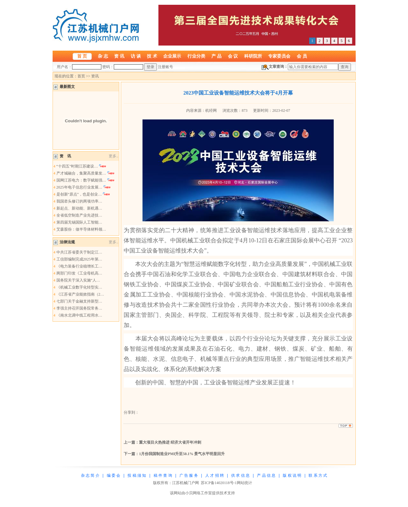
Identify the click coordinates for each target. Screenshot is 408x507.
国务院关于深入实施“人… (78, 280)
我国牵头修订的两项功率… (79, 201)
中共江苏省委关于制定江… (79, 252)
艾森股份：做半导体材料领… (81, 229)
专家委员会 (279, 56)
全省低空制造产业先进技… (79, 215)
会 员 (302, 56)
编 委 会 (113, 475)
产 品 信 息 (266, 475)
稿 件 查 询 (163, 475)
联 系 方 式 (318, 475)
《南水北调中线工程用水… (79, 315)
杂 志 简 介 (90, 475)
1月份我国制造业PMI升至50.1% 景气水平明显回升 (182, 454)
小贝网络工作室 (198, 493)
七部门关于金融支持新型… (79, 301)
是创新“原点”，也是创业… (79, 194)
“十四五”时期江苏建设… (77, 166)
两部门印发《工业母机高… (79, 273)
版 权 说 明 (292, 475)
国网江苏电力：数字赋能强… (81, 180)
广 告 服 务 (188, 475)
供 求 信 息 (240, 475)
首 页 (82, 56)
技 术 (152, 56)
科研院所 (253, 56)
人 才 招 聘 (214, 475)
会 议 (233, 56)
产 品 (216, 56)
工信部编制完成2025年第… (79, 259)
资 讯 (119, 56)
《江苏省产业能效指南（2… (80, 294)
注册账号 (165, 67)
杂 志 (103, 56)
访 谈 (136, 56)
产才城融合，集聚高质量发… (81, 173)
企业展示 (172, 56)
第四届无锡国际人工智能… (79, 222)
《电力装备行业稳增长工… (79, 266)
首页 (81, 76)
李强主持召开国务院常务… (79, 308)
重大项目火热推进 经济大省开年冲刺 (170, 442)
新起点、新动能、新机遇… (79, 208)
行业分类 (196, 56)
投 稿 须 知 (136, 475)
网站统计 (244, 483)
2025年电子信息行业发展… (79, 187)
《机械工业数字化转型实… (79, 287)
